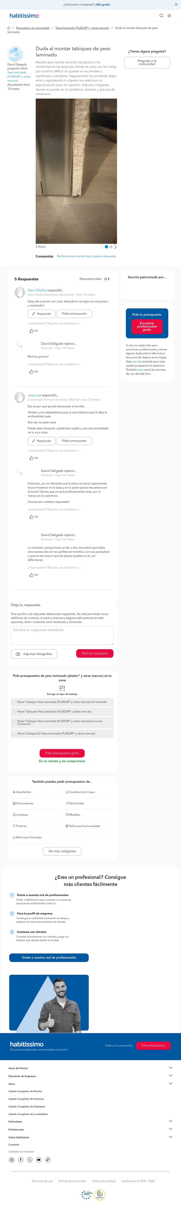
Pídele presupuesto (74, 313)
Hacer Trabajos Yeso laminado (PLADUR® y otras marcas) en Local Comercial (59, 723)
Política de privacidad (72, 1181)
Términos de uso (42, 1181)
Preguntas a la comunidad (32, 28)
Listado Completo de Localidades (28, 1114)
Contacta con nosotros (21, 1151)
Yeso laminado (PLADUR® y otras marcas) (82, 28)
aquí (135, 361)
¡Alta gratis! (102, 4)
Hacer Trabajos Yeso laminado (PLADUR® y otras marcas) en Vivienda (62, 702)
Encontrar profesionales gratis (147, 326)
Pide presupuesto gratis (62, 753)
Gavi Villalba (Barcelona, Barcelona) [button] (51, 294)
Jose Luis (34, 395)
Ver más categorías (62, 851)
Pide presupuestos (153, 1045)
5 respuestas (44, 256)
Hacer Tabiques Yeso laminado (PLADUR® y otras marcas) (54, 711)
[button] (15, 53)
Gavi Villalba (37, 290)
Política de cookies (104, 1181)
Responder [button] (41, 314)
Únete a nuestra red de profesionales (49, 957)
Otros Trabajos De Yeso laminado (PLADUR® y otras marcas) (56, 733)
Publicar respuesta (95, 653)
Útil (33, 331)
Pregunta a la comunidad (147, 62)
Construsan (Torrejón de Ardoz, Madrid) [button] (54, 399)
